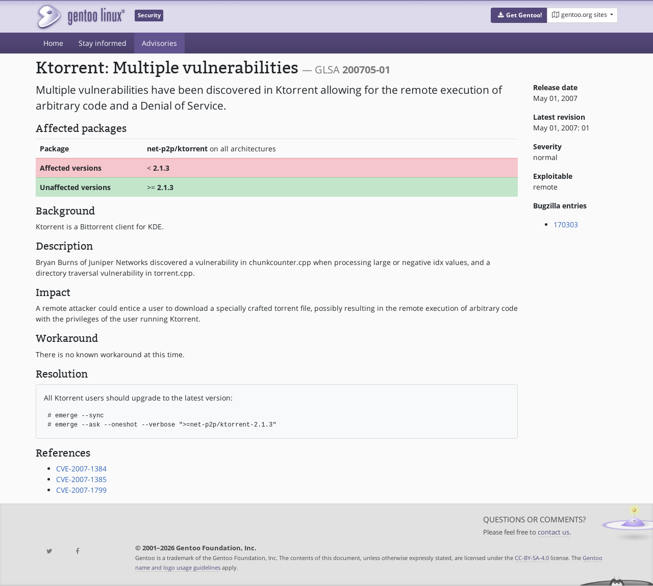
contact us (553, 532)
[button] (519, 15)
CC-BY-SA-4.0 (532, 558)
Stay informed (103, 43)
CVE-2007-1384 (81, 468)
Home (53, 43)
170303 (566, 224)
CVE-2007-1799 (81, 490)
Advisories (159, 43)
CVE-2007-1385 (81, 479)
